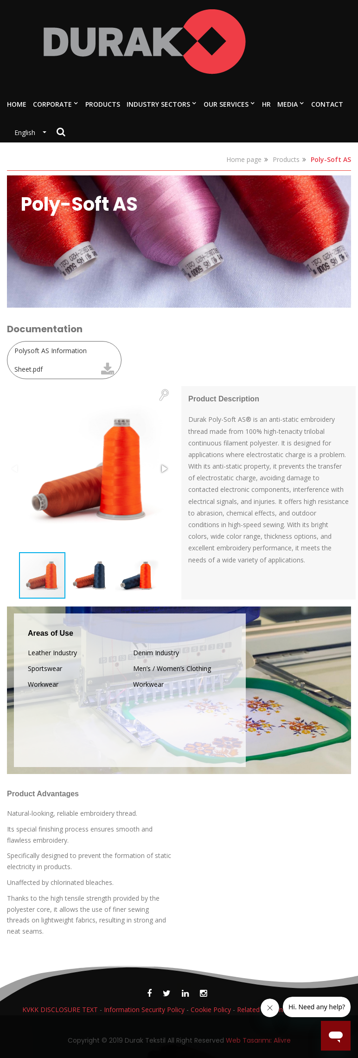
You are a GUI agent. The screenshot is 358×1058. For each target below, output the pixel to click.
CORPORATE (52, 104)
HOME (16, 104)
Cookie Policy (211, 1009)
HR (266, 104)
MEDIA (287, 104)
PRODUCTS (102, 104)
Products (286, 159)
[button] (163, 394)
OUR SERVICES (226, 104)
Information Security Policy (144, 1009)
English (27, 132)
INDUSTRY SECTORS (158, 104)
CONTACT (327, 104)
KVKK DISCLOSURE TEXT (60, 1009)
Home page (244, 159)
